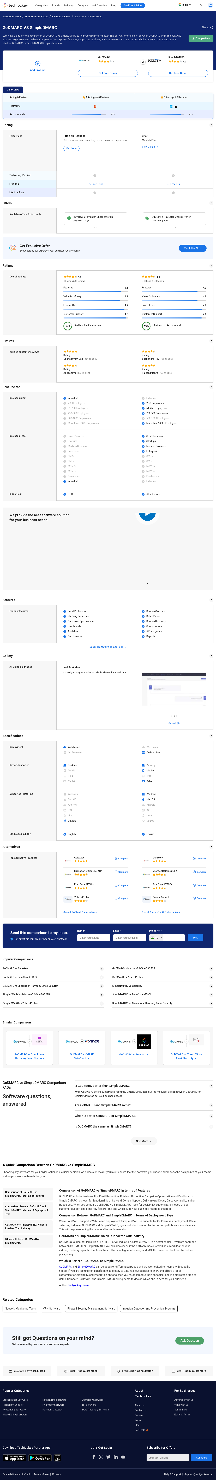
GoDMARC (104, 57)
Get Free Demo (108, 73)
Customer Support (73, 314)
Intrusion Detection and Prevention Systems (148, 1308)
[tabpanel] (147, 546)
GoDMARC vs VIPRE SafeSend (82, 1056)
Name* (81, 930)
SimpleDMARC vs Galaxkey (127, 985)
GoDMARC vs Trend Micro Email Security (186, 1056)
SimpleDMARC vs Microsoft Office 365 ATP (26, 994)
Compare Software (61, 16)
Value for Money (72, 296)
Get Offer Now (192, 248)
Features (68, 287)
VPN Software (51, 1308)
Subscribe (201, 1457)
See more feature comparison (108, 647)
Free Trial (174, 184)
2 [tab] (97, 226)
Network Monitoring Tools (20, 1308)
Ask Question (99, 5)
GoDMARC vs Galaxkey (15, 968)
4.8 (126, 314)
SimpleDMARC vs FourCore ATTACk (132, 994)
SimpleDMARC (176, 57)
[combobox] (156, 937)
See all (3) (174, 723)
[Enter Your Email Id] (168, 1457)
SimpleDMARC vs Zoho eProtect (20, 1003)
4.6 (204, 305)
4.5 (126, 287)
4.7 (126, 305)
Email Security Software (36, 16)
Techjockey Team (78, 1285)
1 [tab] (94, 226)
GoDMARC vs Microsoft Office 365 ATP (133, 968)
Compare (83, 5)
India (184, 4)
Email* (117, 930)
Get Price (71, 148)
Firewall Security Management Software (91, 1308)
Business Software (12, 16)
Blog (113, 5)
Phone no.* (155, 930)
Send (195, 937)
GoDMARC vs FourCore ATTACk (20, 977)
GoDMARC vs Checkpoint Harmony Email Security (30, 985)
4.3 (126, 296)
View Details (150, 146)
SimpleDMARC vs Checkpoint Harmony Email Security (142, 1003)
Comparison (201, 38)
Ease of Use (69, 305)
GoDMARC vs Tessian (134, 1054)
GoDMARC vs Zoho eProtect (127, 977)
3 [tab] (176, 715)
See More (144, 1141)
